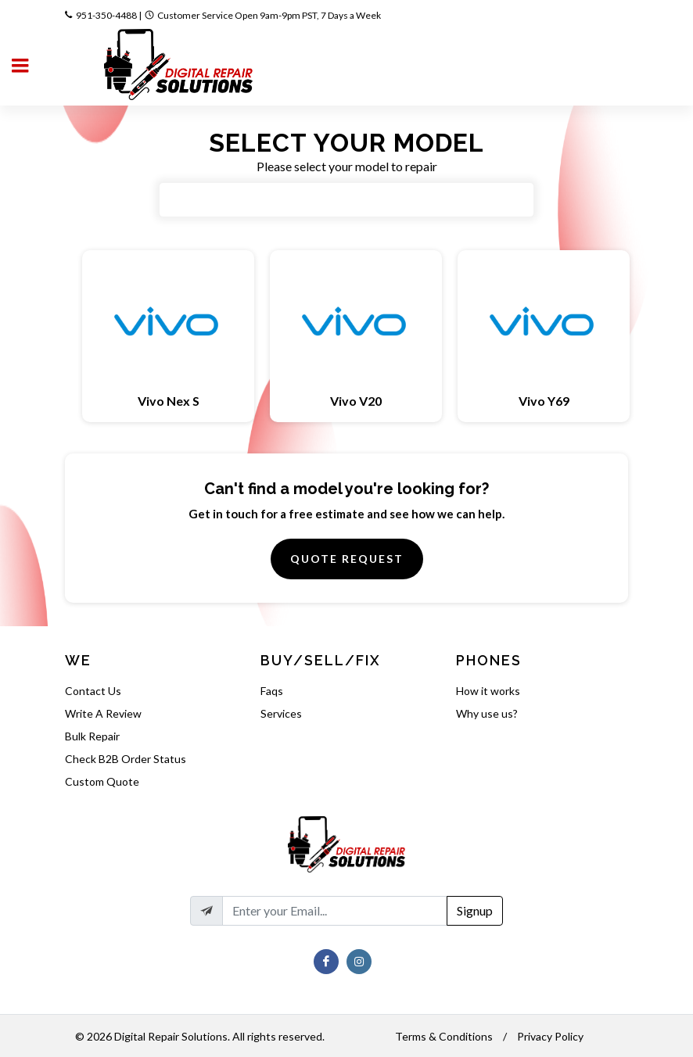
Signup (475, 910)
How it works (488, 690)
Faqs (271, 690)
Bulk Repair (92, 736)
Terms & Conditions (444, 1036)
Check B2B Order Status (125, 758)
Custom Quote (102, 781)
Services (281, 713)
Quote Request (347, 558)
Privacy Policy (550, 1036)
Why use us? (487, 713)
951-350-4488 (106, 15)
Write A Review (103, 713)
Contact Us (93, 690)
